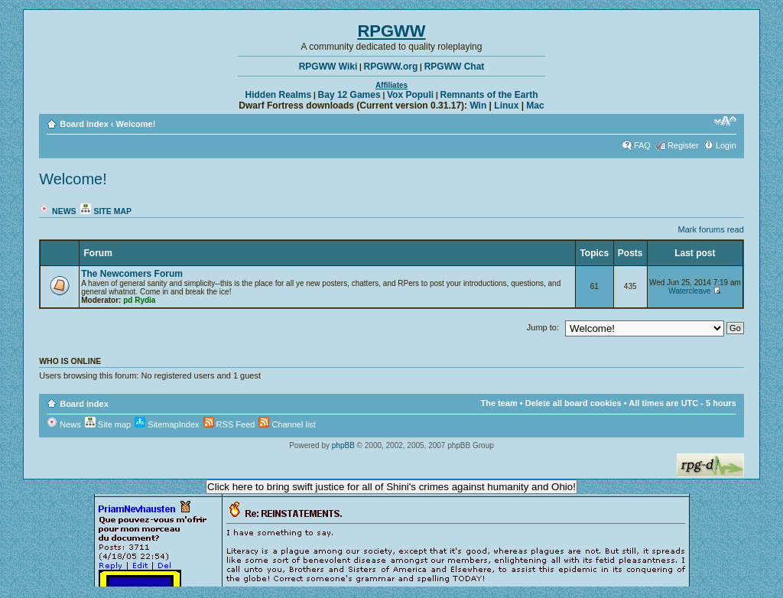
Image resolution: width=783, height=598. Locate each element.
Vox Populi (410, 94)
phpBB (343, 445)
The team (498, 403)
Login (726, 145)
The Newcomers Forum (132, 273)
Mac (535, 105)
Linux (506, 105)
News (57, 211)
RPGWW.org (391, 66)
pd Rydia (139, 300)
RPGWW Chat (454, 66)
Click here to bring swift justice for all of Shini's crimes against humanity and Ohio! (391, 486)
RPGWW (391, 31)
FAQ (642, 145)
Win (477, 105)
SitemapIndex (167, 424)
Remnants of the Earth (489, 94)
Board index (84, 123)
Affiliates (391, 85)
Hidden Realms (278, 94)
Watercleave (689, 291)
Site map (105, 211)
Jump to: (543, 327)
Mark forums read (711, 229)
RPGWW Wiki (328, 66)
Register (683, 145)
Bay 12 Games (349, 94)
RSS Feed (229, 424)
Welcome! (136, 123)
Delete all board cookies (573, 403)
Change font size (725, 121)
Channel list (287, 424)
